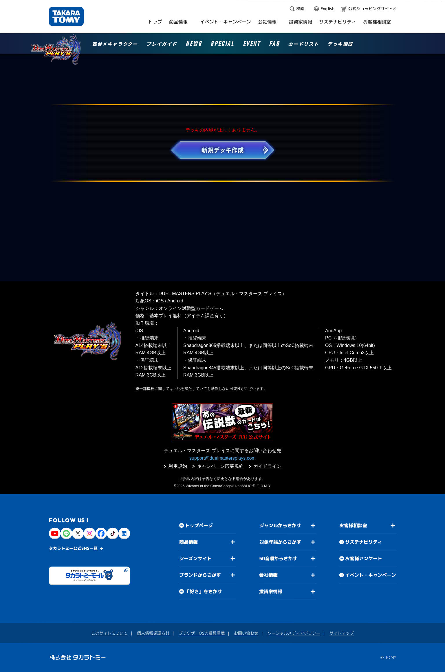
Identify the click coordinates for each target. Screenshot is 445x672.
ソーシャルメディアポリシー (294, 633)
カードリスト (303, 44)
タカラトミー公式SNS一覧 (73, 548)
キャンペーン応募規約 (220, 466)
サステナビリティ (363, 542)
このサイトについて (109, 633)
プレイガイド (161, 44)
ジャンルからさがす (280, 525)
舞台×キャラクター (115, 44)
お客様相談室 (353, 525)
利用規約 (178, 466)
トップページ (199, 525)
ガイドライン (267, 466)
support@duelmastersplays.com (222, 458)
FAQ (274, 45)
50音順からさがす (278, 558)
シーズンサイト (195, 558)
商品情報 (188, 542)
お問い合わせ (246, 633)
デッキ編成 (340, 44)
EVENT (251, 45)
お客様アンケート (363, 558)
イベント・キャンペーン (370, 575)
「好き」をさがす (203, 591)
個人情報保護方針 (153, 633)
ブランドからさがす (200, 575)
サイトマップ (341, 633)
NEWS (194, 45)
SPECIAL (222, 45)
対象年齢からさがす (280, 542)
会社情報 (268, 575)
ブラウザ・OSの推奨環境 (202, 633)
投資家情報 (270, 591)
